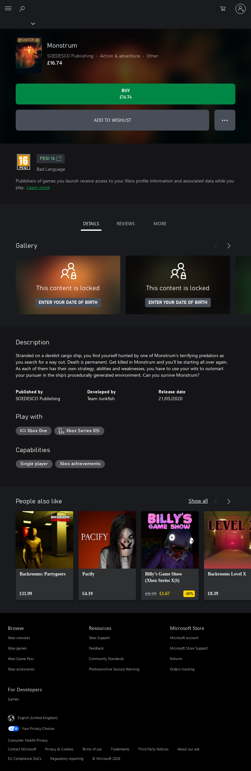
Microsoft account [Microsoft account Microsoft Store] (184, 638)
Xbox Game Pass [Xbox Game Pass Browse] (21, 658)
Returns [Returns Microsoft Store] (176, 658)
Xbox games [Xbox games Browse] (17, 648)
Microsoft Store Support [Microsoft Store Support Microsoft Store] (189, 648)
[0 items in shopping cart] (225, 9)
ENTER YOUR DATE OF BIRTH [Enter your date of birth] (68, 302)
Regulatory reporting (66, 758)
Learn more (38, 187)
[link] (44, 555)
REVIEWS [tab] (126, 223)
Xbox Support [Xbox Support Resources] (99, 638)
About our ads (188, 749)
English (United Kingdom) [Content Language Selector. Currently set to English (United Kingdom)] (38, 718)
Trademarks (120, 749)
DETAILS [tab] (91, 223)
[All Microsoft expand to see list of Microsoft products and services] (8, 9)
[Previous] (215, 245)
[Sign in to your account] (240, 9)
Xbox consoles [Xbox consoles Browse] (19, 638)
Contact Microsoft (22, 749)
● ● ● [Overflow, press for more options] (225, 120)
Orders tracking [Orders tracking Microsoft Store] (182, 669)
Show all (198, 500)
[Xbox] (17, 23)
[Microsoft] (125, 5)
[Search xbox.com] (22, 8)
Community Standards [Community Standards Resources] (106, 658)
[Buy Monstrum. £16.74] (125, 94)
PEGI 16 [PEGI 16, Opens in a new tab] (50, 158)
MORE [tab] (160, 223)
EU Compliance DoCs (25, 758)
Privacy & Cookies (59, 749)
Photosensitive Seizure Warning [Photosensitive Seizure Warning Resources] (114, 669)
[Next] (228, 245)
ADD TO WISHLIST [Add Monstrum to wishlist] (112, 120)
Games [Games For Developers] (13, 699)
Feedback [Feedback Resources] (96, 648)
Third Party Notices (153, 749)
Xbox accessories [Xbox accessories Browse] (21, 669)
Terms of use (92, 749)
